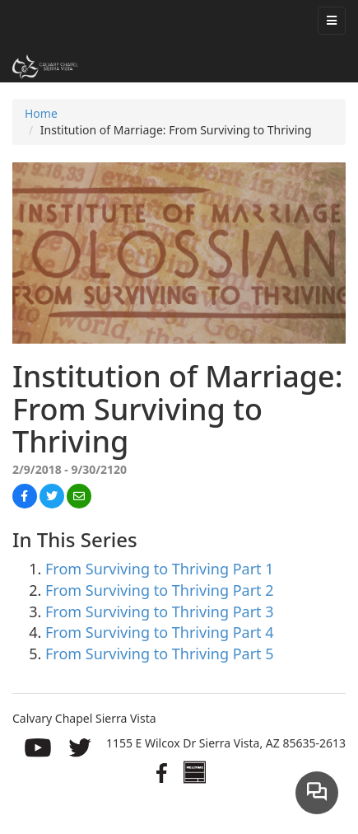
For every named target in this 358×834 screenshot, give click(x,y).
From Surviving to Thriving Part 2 (159, 590)
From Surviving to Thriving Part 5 (159, 653)
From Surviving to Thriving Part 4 (159, 632)
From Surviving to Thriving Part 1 (159, 569)
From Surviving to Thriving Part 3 (159, 611)
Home (41, 113)
